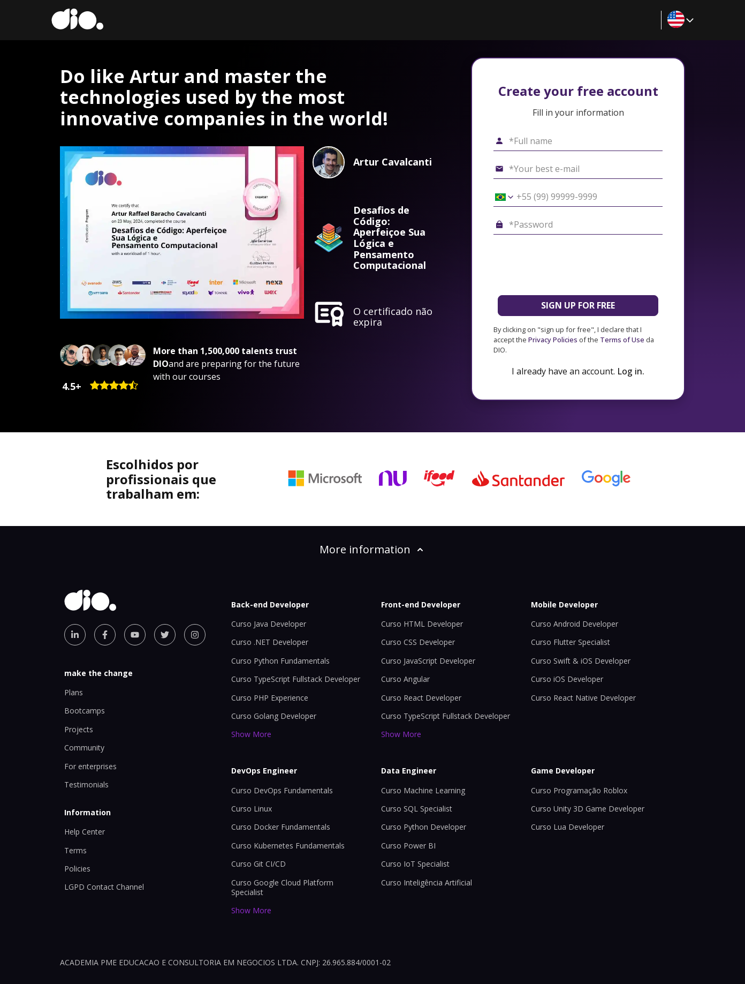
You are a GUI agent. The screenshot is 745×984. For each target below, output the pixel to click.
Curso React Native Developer (583, 698)
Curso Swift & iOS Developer (580, 661)
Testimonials (86, 784)
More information (372, 549)
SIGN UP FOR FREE (578, 305)
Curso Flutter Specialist (570, 642)
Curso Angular (405, 679)
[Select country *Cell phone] (500, 197)
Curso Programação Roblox (579, 790)
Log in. (630, 371)
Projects (78, 729)
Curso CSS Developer (418, 642)
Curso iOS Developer (567, 679)
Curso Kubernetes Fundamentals (288, 845)
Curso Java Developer (268, 624)
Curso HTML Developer (422, 624)
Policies (77, 868)
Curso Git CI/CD (258, 864)
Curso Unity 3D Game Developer (587, 808)
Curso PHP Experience (269, 698)
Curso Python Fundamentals (280, 661)
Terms (75, 850)
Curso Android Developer (574, 624)
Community (84, 747)
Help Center (84, 832)
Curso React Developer (421, 698)
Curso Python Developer (423, 827)
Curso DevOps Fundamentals (282, 790)
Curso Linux (251, 808)
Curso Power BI (408, 845)
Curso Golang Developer (273, 716)
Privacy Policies (552, 339)
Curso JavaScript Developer (428, 661)
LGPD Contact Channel (104, 887)
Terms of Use (622, 339)
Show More (251, 734)
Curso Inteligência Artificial (426, 882)
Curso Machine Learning (423, 790)
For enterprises (90, 766)
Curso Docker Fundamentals (280, 827)
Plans (73, 692)
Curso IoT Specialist (415, 864)
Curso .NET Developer (269, 642)
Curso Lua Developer (567, 827)
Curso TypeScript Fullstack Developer (295, 679)
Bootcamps (84, 710)
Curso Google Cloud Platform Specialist (282, 887)
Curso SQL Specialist (416, 808)
